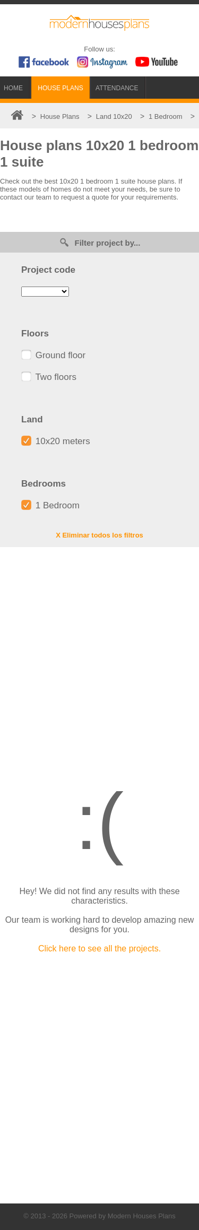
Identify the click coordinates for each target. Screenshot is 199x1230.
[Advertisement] (99, 657)
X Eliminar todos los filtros (99, 535)
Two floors (48, 377)
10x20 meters (55, 441)
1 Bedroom (50, 505)
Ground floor (53, 355)
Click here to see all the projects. (99, 948)
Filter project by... (100, 242)
